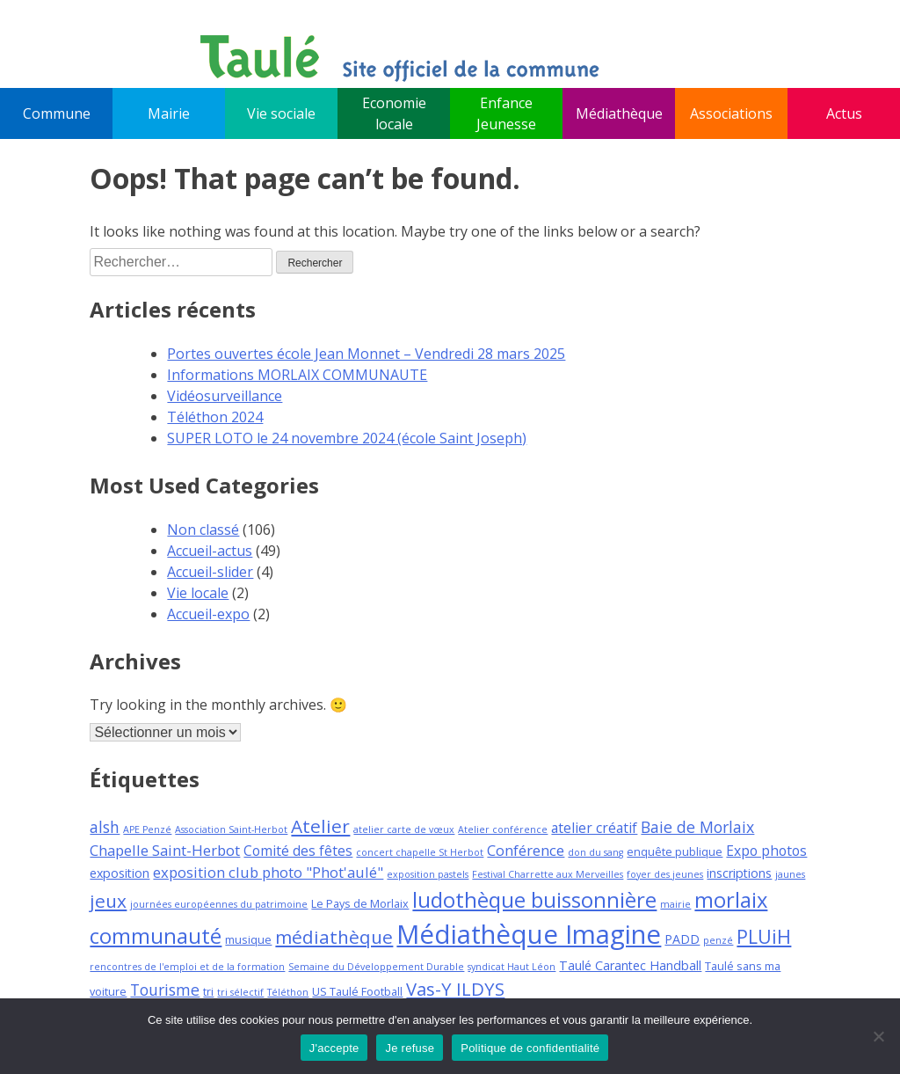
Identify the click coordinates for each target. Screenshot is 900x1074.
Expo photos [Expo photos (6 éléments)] (766, 850)
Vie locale (198, 593)
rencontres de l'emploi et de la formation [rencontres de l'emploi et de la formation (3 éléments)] (187, 967)
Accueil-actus (209, 550)
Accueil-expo (208, 614)
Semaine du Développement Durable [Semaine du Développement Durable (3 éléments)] (376, 967)
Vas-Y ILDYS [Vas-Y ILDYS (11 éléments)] (455, 988)
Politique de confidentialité (530, 1048)
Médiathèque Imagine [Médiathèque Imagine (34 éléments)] (528, 934)
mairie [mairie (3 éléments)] (675, 904)
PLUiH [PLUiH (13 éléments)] (764, 936)
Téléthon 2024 (215, 417)
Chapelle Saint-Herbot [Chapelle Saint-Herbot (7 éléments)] (165, 850)
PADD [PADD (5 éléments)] (682, 939)
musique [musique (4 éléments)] (248, 939)
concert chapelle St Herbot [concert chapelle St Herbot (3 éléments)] (419, 852)
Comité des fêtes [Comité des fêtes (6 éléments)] (297, 850)
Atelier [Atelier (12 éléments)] (320, 826)
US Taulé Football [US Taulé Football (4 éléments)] (357, 991)
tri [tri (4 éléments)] (208, 991)
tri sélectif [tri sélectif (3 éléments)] (240, 992)
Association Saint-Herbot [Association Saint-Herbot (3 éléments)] (231, 829)
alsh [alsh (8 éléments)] (105, 826)
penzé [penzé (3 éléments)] (718, 940)
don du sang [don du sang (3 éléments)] (595, 852)
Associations (731, 113)
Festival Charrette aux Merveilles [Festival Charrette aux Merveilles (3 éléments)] (547, 874)
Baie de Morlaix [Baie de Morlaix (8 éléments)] (697, 826)
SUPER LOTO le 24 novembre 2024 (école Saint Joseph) (346, 438)
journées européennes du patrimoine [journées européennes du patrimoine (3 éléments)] (219, 904)
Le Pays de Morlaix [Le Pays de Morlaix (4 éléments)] (360, 903)
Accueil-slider (210, 571)
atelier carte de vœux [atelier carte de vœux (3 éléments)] (403, 829)
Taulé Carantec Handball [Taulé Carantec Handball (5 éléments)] (630, 965)
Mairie (169, 113)
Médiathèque (619, 113)
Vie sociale (281, 113)
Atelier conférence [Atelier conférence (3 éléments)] (503, 829)
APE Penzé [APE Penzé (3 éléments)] (147, 829)
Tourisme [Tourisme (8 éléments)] (165, 989)
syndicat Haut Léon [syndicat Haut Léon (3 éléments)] (511, 967)
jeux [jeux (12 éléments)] (108, 900)
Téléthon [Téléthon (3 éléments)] (287, 992)
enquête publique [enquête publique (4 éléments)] (674, 851)
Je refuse (409, 1048)
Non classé (203, 529)
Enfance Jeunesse (506, 113)
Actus (844, 113)
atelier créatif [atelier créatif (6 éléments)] (594, 827)
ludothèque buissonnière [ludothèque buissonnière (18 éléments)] (534, 899)
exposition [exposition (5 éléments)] (119, 873)
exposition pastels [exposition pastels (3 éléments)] (427, 874)
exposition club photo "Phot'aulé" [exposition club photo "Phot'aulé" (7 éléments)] (268, 872)
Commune (57, 113)
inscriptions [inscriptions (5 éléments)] (739, 873)
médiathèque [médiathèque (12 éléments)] (334, 936)
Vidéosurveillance (224, 395)
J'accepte (334, 1048)
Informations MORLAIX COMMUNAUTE (297, 374)
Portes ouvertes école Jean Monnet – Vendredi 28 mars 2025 (366, 353)
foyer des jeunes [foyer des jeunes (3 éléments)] (665, 874)
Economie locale (394, 113)
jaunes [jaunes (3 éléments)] (790, 874)
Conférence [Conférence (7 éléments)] (525, 850)
